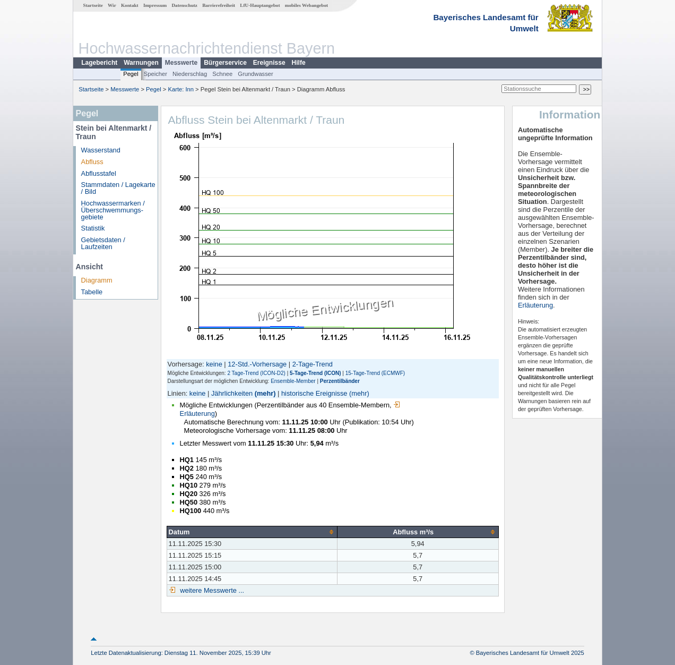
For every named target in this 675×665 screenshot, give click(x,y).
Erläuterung (535, 305)
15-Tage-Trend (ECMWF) (375, 373)
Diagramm (96, 280)
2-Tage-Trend (312, 364)
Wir (112, 5)
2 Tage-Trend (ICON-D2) (256, 373)
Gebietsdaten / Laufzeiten (103, 243)
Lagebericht (99, 62)
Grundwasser (255, 74)
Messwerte (181, 62)
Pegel (131, 74)
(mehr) (265, 393)
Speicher (155, 74)
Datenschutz (184, 5)
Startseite (93, 5)
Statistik (93, 228)
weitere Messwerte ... (211, 590)
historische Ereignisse (314, 393)
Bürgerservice (225, 62)
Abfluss (92, 162)
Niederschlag (189, 74)
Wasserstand (100, 150)
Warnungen (141, 62)
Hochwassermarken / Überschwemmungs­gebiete (113, 210)
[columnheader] (252, 532)
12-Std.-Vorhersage (257, 364)
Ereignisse (269, 62)
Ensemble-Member (293, 381)
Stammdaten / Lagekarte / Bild (118, 188)
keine (214, 364)
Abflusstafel (98, 173)
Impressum (155, 5)
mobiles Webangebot (306, 5)
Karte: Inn (181, 89)
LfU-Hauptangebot (260, 5)
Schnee (222, 74)
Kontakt (130, 5)
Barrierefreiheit (218, 5)
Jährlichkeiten (232, 393)
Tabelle (92, 292)
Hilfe (299, 62)
